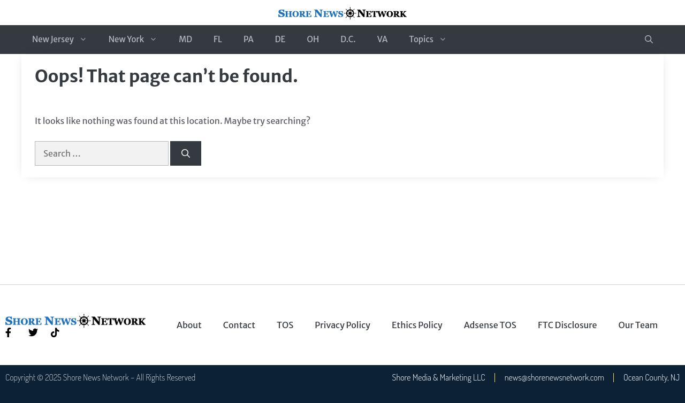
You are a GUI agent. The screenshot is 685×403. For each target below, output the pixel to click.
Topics (433, 39)
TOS (285, 325)
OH (313, 39)
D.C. (348, 39)
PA (248, 39)
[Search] (185, 153)
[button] (649, 39)
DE (280, 39)
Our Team (638, 325)
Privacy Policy (342, 325)
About (189, 325)
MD (185, 39)
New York (138, 39)
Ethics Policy (417, 325)
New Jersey (65, 39)
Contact (239, 325)
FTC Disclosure (567, 325)
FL (218, 39)
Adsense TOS (490, 325)
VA (382, 39)
